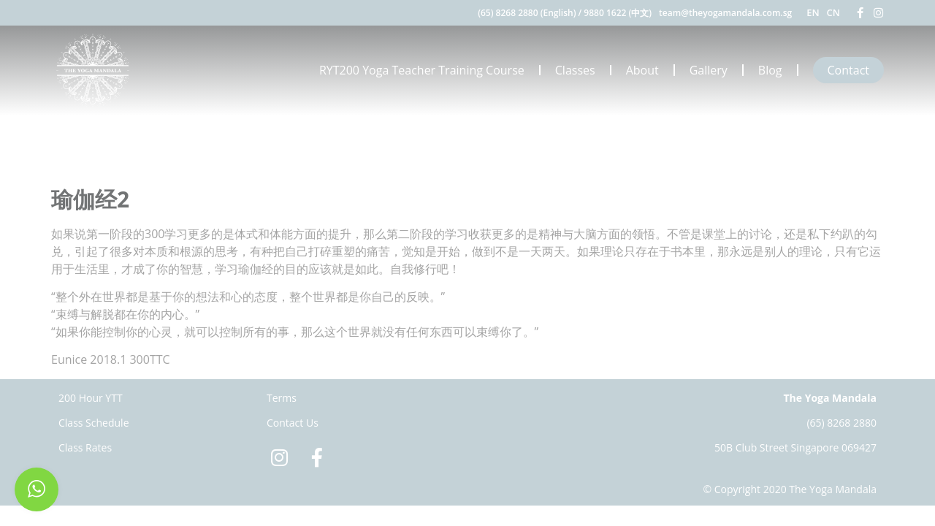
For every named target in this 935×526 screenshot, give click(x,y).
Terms (282, 398)
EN (812, 12)
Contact (848, 70)
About (642, 70)
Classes (575, 70)
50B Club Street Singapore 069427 (795, 447)
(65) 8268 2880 (841, 423)
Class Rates (85, 447)
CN (833, 12)
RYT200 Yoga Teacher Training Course (421, 70)
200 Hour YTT (90, 398)
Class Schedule (93, 423)
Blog (770, 70)
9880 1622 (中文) (618, 13)
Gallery (709, 70)
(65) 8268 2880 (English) (527, 13)
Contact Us (292, 423)
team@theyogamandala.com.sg (725, 13)
